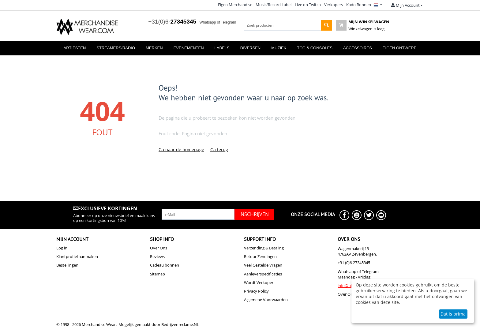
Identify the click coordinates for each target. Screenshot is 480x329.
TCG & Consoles (314, 48)
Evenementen (189, 48)
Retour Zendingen (260, 256)
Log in (61, 248)
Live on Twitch (308, 4)
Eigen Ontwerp (400, 48)
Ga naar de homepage (181, 149)
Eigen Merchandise (235, 4)
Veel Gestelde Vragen (263, 265)
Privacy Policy (256, 291)
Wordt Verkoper (258, 282)
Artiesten (75, 48)
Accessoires (357, 48)
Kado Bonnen (358, 4)
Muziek (278, 48)
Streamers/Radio (115, 48)
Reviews (157, 256)
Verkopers (333, 4)
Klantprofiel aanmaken (77, 256)
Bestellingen (67, 265)
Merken (154, 48)
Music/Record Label (273, 4)
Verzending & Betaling (264, 248)
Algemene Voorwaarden (266, 299)
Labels (222, 48)
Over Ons (158, 248)
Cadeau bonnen (164, 265)
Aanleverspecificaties (263, 274)
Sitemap (157, 274)
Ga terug (219, 149)
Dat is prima (453, 314)
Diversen (250, 48)
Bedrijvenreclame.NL (180, 324)
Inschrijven (254, 214)
